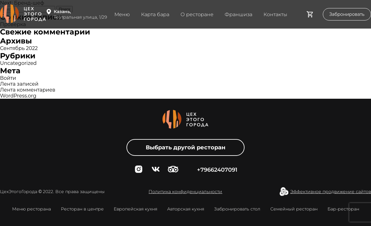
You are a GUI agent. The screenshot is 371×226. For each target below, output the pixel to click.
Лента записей (19, 84)
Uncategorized (18, 63)
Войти (8, 78)
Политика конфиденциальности (185, 191)
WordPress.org (18, 96)
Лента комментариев (27, 90)
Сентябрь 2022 (19, 48)
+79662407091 (217, 169)
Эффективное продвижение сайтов (330, 191)
